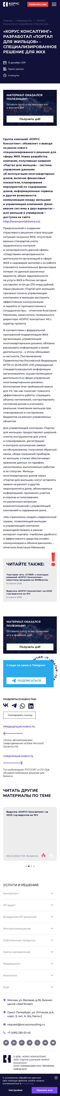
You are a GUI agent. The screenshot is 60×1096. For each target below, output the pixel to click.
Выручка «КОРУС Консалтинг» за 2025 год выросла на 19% (29, 592)
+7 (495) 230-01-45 (19, 1032)
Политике (28, 1083)
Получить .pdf (30, 119)
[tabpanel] (30, 834)
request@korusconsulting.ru (26, 1024)
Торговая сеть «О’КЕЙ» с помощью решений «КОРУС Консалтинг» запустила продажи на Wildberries (27, 577)
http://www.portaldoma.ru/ (21, 221)
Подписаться (26, 680)
